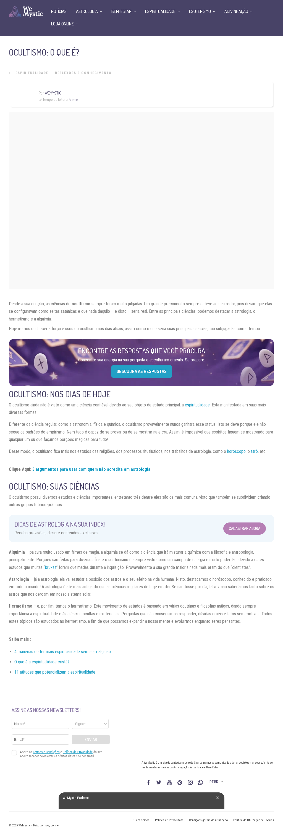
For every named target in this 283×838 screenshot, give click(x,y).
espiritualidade (197, 405)
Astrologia (87, 11)
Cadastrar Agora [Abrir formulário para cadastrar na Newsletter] (244, 528)
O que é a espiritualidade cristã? (41, 661)
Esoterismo (200, 11)
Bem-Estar (121, 11)
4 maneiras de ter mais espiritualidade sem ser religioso (62, 651)
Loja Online (62, 24)
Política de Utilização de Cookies (253, 820)
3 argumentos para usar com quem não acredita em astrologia (91, 469)
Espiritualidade (31, 73)
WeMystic (53, 93)
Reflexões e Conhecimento (83, 73)
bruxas (50, 567)
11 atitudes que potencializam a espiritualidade (54, 672)
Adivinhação (236, 11)
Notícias (59, 11)
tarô (254, 451)
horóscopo (236, 451)
